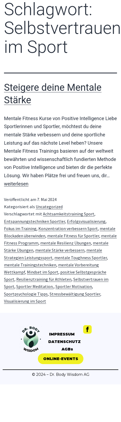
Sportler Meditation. (35, 286)
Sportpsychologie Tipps (26, 294)
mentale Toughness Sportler (80, 257)
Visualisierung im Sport (25, 301)
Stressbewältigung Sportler (75, 294)
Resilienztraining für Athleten (43, 279)
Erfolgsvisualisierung (86, 221)
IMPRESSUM (62, 334)
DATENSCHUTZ (64, 341)
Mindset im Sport (42, 272)
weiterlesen (16, 184)
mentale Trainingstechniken (30, 264)
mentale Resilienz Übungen (65, 243)
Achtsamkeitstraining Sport (68, 213)
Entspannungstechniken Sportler (34, 221)
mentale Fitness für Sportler (73, 235)
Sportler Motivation (73, 286)
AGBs (67, 349)
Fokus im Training (20, 228)
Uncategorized (49, 206)
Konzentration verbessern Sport (68, 228)
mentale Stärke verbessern (59, 250)
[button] (60, 358)
